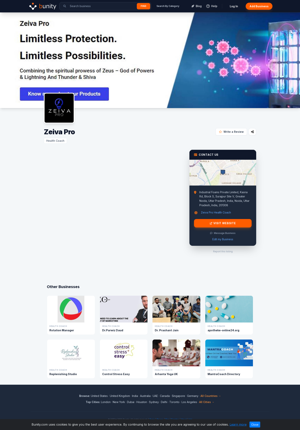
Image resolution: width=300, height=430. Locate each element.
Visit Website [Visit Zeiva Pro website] (223, 223)
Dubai (130, 402)
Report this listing (223, 251)
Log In (234, 6)
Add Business (259, 6)
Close (254, 424)
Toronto (174, 402)
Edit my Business (222, 239)
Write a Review (231, 131)
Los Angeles (189, 402)
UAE (155, 395)
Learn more (238, 424)
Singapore (178, 395)
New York (119, 402)
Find (143, 6)
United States (99, 395)
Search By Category (168, 6)
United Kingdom (120, 395)
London (106, 402)
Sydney (154, 402)
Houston (141, 402)
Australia (145, 395)
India (135, 395)
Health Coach (55, 140)
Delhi (164, 402)
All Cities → (206, 402)
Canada (165, 395)
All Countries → (211, 395)
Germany (192, 395)
